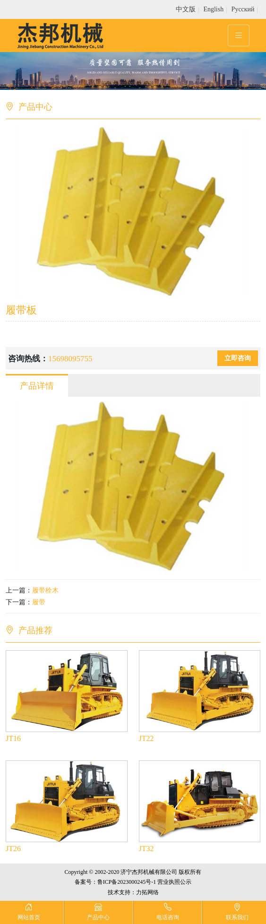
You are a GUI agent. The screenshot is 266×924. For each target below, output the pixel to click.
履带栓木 (45, 590)
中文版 (186, 9)
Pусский (243, 9)
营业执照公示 (174, 882)
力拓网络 (147, 892)
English (213, 9)
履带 (38, 602)
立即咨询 (237, 358)
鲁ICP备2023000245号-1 (126, 882)
